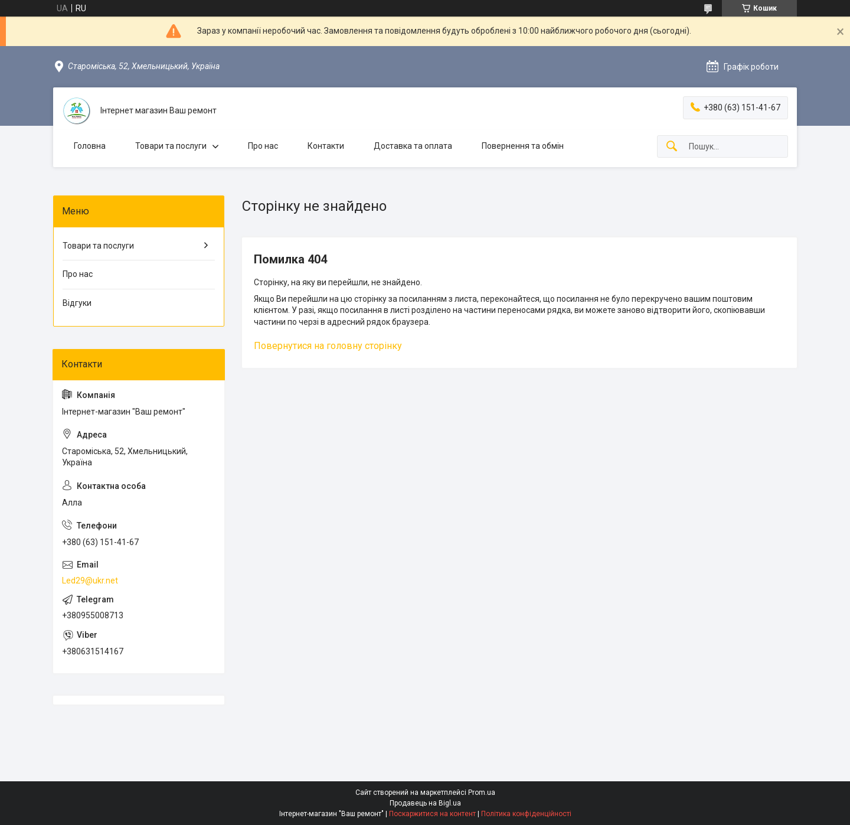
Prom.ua (481, 792)
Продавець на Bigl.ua (425, 803)
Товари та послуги (171, 146)
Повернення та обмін (523, 146)
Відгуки (77, 303)
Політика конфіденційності (526, 814)
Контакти (326, 146)
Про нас (263, 146)
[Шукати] (671, 147)
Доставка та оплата (413, 146)
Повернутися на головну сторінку (328, 345)
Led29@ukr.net (90, 580)
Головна (90, 146)
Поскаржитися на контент (432, 814)
